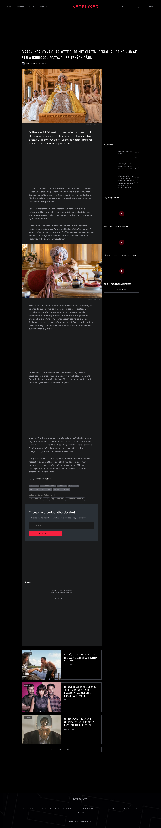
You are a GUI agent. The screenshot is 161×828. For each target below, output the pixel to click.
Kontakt (115, 809)
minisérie (74, 485)
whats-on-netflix (43, 478)
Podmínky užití (29, 809)
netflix (34, 485)
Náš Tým (102, 809)
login (150, 7)
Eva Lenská (30, 64)
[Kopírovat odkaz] (75, 498)
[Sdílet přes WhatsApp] (58, 498)
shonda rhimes (62, 489)
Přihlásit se (46, 533)
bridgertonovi (48, 485)
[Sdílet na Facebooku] (36, 498)
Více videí (121, 290)
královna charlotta (41, 489)
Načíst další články (61, 749)
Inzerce (128, 809)
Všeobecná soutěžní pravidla (57, 809)
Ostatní (28, 73)
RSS (138, 809)
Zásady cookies (85, 809)
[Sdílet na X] (47, 498)
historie (63, 485)
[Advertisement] (61, 166)
